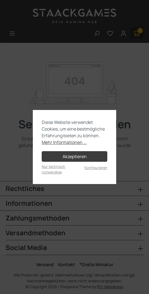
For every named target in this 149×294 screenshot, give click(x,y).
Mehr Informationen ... (64, 142)
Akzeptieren (75, 156)
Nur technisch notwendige (53, 169)
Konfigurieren (96, 167)
